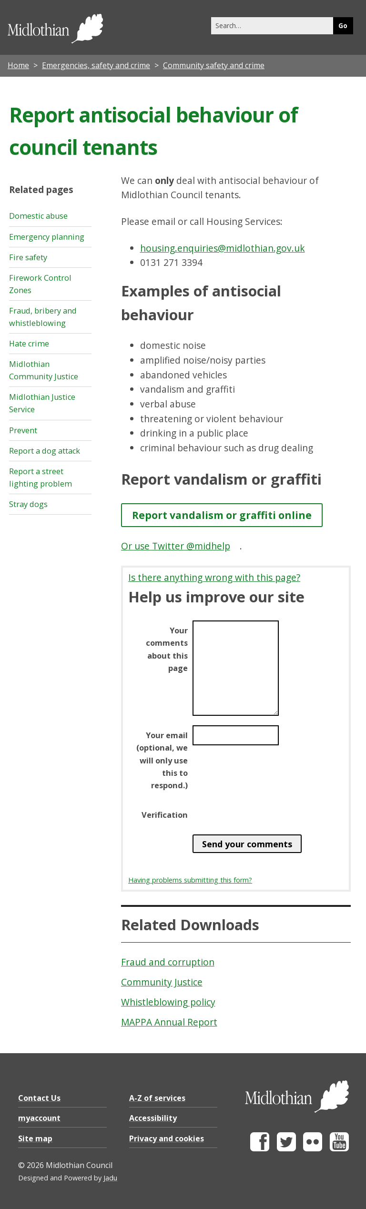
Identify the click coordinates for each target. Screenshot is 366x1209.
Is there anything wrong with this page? (214, 577)
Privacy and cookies (166, 1138)
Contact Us (39, 1098)
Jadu (110, 1177)
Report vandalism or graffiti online (222, 515)
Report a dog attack (44, 451)
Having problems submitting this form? (190, 879)
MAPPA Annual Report (169, 1022)
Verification (165, 815)
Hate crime (29, 343)
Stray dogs (28, 504)
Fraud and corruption (167, 961)
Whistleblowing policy (168, 1002)
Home (18, 65)
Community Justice (162, 981)
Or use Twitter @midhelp (175, 545)
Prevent (23, 430)
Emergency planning (46, 237)
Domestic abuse (38, 216)
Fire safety (28, 257)
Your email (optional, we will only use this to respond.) (162, 760)
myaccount (39, 1118)
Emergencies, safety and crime (96, 65)
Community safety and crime (213, 65)
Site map (35, 1138)
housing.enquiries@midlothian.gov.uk (222, 248)
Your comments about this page (167, 649)
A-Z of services (157, 1098)
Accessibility (153, 1118)
